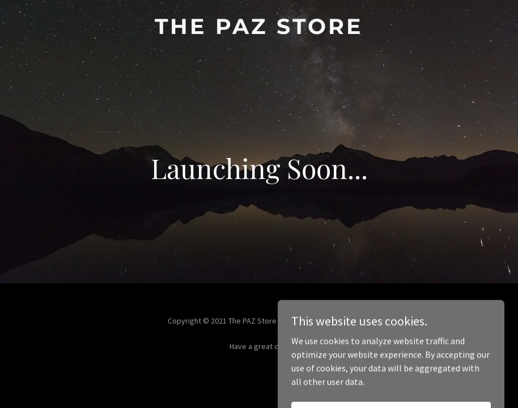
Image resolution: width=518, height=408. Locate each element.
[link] (259, 30)
